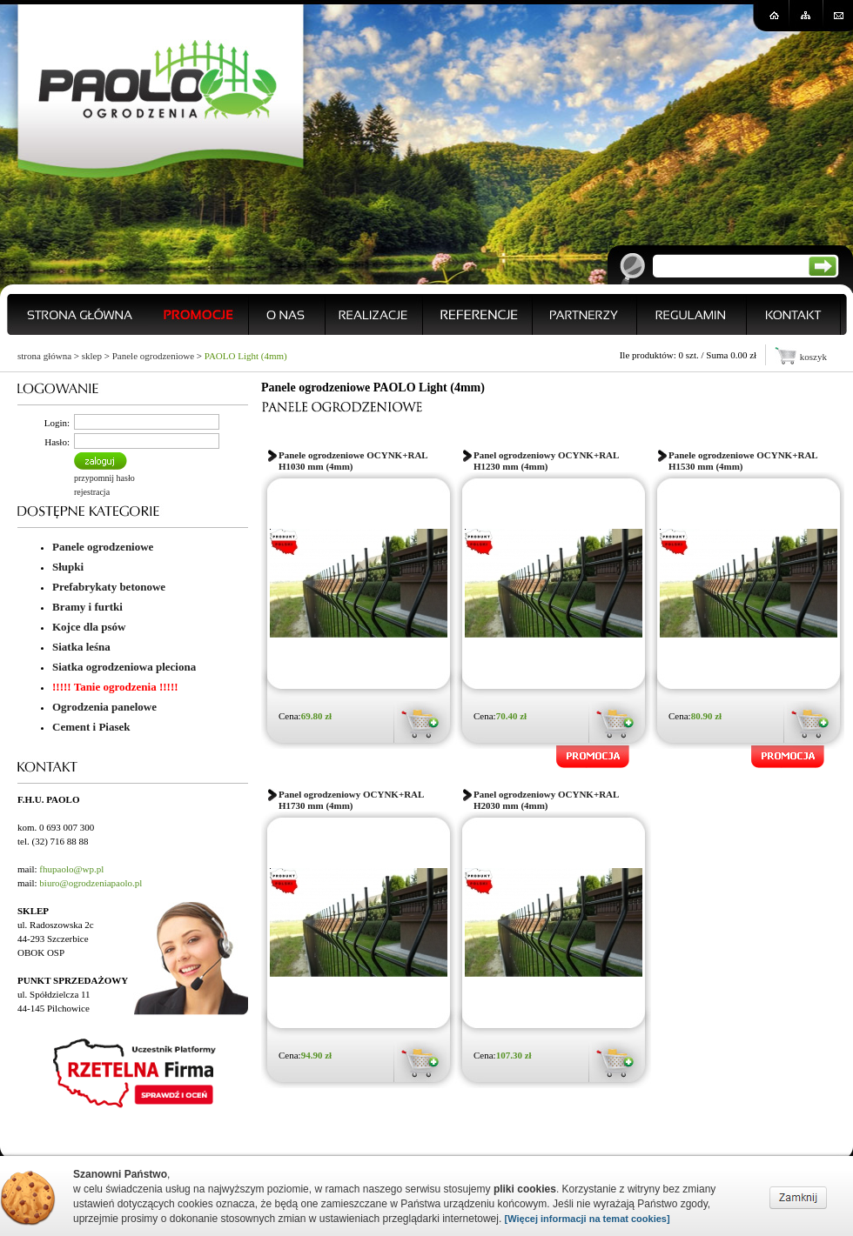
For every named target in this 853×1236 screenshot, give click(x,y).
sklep (92, 356)
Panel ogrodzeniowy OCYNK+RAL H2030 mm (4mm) (546, 800)
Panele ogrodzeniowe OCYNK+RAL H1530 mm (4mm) (742, 460)
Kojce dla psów (89, 626)
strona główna (44, 356)
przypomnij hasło (104, 478)
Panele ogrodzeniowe (153, 356)
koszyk (813, 356)
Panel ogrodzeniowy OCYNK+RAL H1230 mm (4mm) (546, 460)
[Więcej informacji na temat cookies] (587, 1218)
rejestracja (92, 492)
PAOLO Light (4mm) (246, 356)
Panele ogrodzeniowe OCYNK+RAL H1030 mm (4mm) (353, 460)
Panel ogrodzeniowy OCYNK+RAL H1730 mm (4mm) (351, 800)
